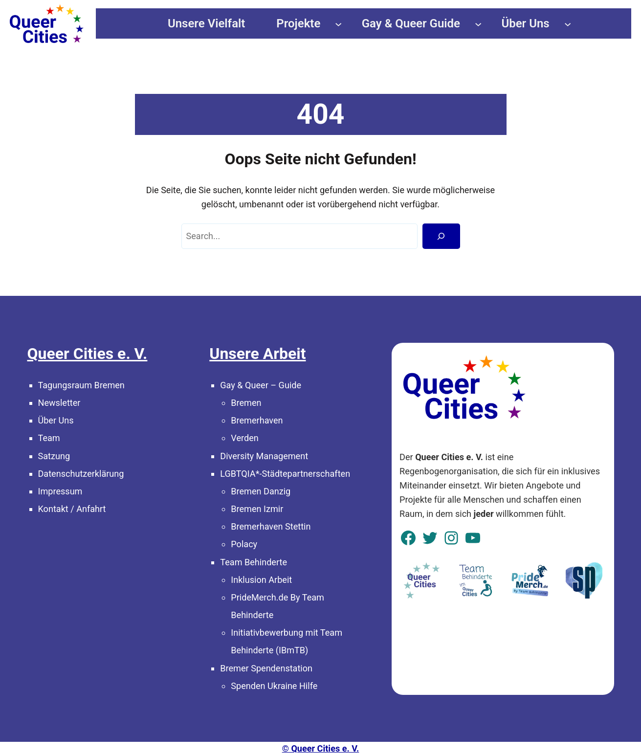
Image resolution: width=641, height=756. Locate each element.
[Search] (441, 236)
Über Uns (56, 420)
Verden (244, 438)
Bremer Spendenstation (266, 668)
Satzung (54, 456)
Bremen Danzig (260, 491)
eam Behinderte (256, 562)
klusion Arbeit (265, 580)
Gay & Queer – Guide (260, 385)
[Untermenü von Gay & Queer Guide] (478, 23)
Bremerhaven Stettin (270, 526)
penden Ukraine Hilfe (276, 686)
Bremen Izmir (257, 509)
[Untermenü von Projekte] (338, 23)
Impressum (60, 491)
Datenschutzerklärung (81, 473)
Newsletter (59, 403)
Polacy (244, 544)
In (234, 580)
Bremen (246, 403)
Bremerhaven (257, 420)
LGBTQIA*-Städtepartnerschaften (285, 473)
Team (49, 438)
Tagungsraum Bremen (81, 385)
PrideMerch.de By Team (277, 597)
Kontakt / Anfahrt (72, 509)
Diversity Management (264, 456)
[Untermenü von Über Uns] (567, 23)
